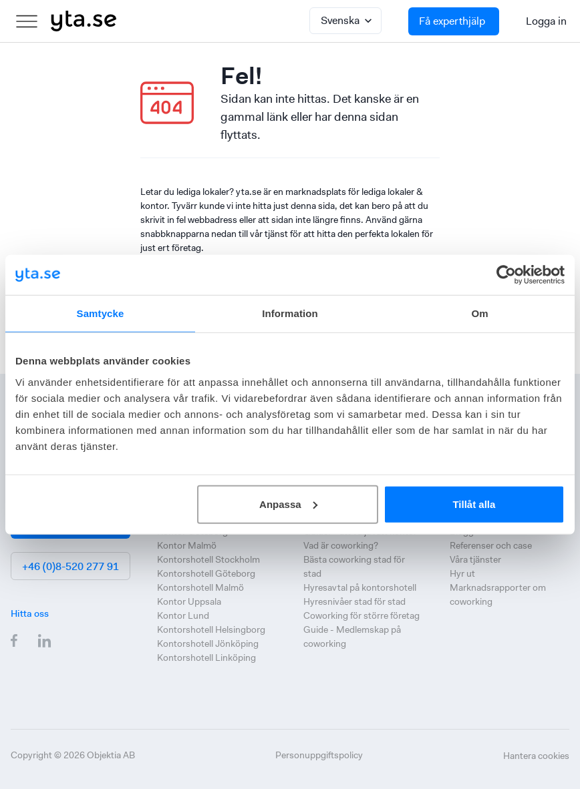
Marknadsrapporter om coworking (498, 594)
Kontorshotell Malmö (200, 587)
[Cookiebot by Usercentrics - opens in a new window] (506, 275)
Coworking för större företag (361, 615)
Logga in (546, 21)
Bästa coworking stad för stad (354, 566)
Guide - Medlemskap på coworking (352, 636)
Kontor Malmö (186, 545)
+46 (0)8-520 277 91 (70, 566)
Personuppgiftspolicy (319, 755)
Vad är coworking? (340, 545)
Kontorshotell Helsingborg (211, 629)
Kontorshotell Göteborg (206, 573)
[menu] (26, 21)
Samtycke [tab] (100, 313)
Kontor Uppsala (189, 601)
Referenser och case (491, 545)
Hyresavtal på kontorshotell (359, 587)
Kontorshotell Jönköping (208, 643)
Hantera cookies (536, 756)
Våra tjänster (475, 559)
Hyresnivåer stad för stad (354, 601)
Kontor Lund (183, 615)
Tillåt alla (473, 503)
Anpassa (288, 503)
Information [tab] (290, 313)
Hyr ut (462, 573)
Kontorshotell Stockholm (208, 559)
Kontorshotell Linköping (206, 657)
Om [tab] (479, 313)
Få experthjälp (452, 21)
